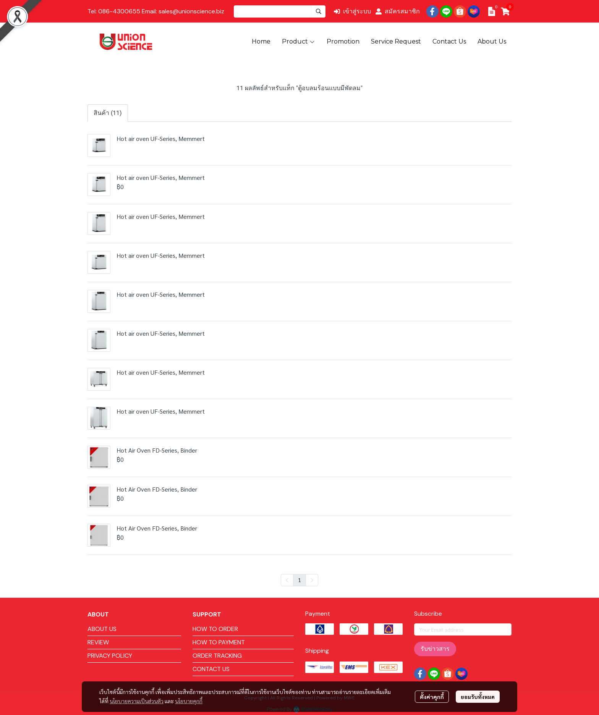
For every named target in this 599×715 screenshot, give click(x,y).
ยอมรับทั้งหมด (478, 696)
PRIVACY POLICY (109, 656)
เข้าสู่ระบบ (352, 11)
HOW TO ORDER (215, 629)
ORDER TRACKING (217, 656)
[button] (279, 11)
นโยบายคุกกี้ (188, 700)
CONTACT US (211, 669)
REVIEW (98, 642)
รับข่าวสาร (435, 648)
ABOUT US (102, 629)
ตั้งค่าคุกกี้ (432, 696)
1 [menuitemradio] (299, 579)
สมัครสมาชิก (398, 11)
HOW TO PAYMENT (219, 642)
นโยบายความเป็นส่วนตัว (137, 700)
